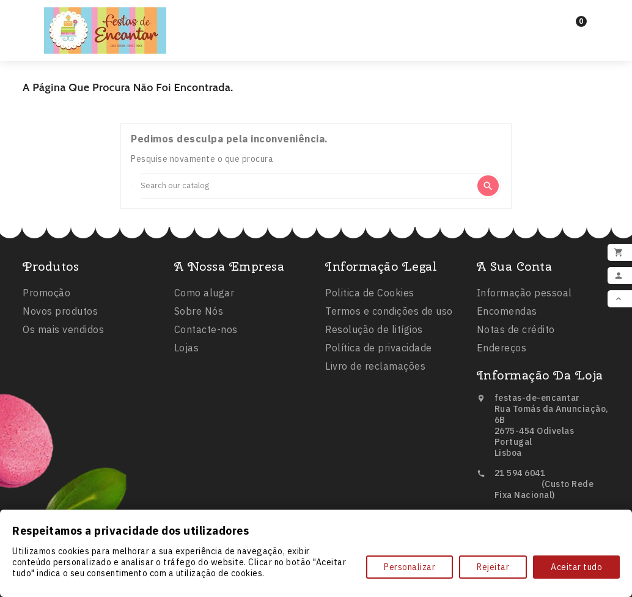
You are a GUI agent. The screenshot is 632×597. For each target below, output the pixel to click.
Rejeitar (493, 567)
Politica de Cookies (369, 296)
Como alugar (204, 296)
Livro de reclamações (375, 370)
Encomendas (507, 314)
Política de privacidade (378, 351)
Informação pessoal (524, 296)
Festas (308, 20)
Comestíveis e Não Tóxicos (315, 42)
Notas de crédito (516, 332)
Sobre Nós (199, 314)
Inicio (250, 19)
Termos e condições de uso (389, 315)
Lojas (186, 351)
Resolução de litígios (374, 333)
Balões (373, 20)
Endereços (502, 351)
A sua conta (515, 269)
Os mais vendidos (63, 332)
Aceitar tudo (576, 567)
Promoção (46, 295)
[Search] (303, 186)
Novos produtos (60, 313)
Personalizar (409, 567)
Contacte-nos (206, 332)
